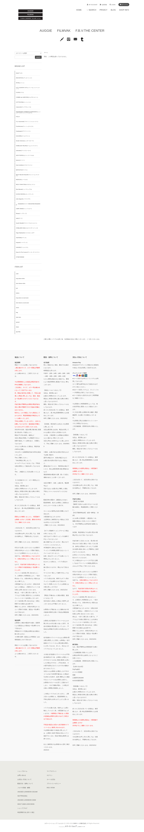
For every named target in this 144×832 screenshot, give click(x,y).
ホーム (46, 52)
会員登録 (104, 4)
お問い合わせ (22, 775)
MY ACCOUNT (93, 4)
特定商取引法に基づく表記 (26, 812)
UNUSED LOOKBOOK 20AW (27, 800)
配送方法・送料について (25, 783)
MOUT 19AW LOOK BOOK (26, 804)
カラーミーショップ (50, 823)
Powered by (72, 826)
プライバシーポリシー (54, 783)
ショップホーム (22, 771)
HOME (79, 10)
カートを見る (51, 779)
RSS (48, 787)
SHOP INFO (124, 10)
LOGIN (113, 4)
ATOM (53, 787)
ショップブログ (22, 808)
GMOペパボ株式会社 (79, 823)
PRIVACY (103, 10)
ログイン (49, 775)
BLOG (113, 10)
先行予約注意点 (22, 796)
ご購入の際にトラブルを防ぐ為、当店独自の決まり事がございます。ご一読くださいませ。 (72, 339)
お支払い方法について (25, 779)
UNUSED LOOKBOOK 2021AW (27, 792)
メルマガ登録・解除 (24, 787)
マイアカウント (52, 771)
